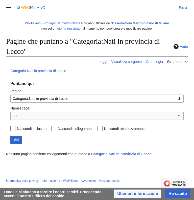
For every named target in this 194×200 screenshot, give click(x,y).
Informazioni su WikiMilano (60, 181)
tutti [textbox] (16, 116)
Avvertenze (88, 181)
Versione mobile (109, 181)
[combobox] (97, 99)
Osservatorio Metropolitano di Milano (140, 23)
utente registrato (68, 28)
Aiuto (180, 46)
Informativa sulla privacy (22, 181)
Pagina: (16, 91)
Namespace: (20, 108)
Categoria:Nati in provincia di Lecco (38, 71)
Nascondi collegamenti (75, 129)
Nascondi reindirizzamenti (124, 129)
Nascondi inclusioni (32, 129)
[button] (137, 193)
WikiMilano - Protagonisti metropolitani (52, 23)
